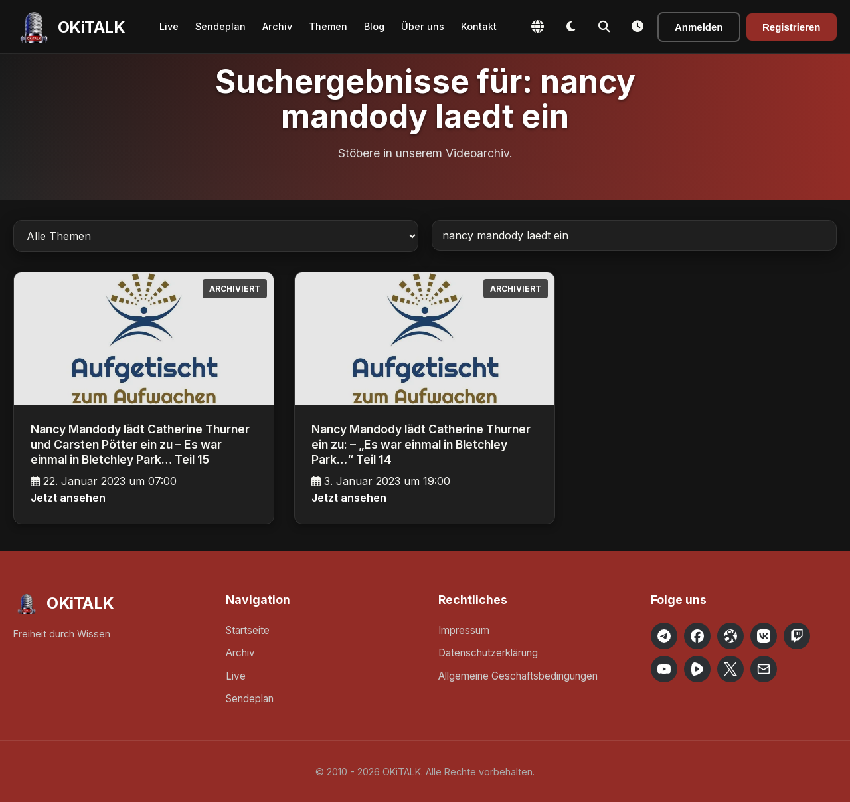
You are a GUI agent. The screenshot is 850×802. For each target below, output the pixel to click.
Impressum (463, 630)
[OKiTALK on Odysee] (730, 636)
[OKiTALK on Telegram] (664, 636)
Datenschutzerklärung (488, 653)
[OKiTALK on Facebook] (697, 636)
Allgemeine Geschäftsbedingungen (518, 676)
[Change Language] (538, 26)
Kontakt (479, 26)
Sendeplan (220, 26)
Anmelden (699, 27)
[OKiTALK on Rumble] (697, 669)
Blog (374, 26)
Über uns (422, 26)
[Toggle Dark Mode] (571, 26)
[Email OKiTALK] (763, 669)
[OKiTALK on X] (730, 669)
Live (169, 26)
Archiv (277, 26)
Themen (328, 26)
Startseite (248, 630)
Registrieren (791, 27)
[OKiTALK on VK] (763, 636)
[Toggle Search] (604, 26)
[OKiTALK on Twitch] (797, 636)
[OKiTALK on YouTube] (664, 669)
